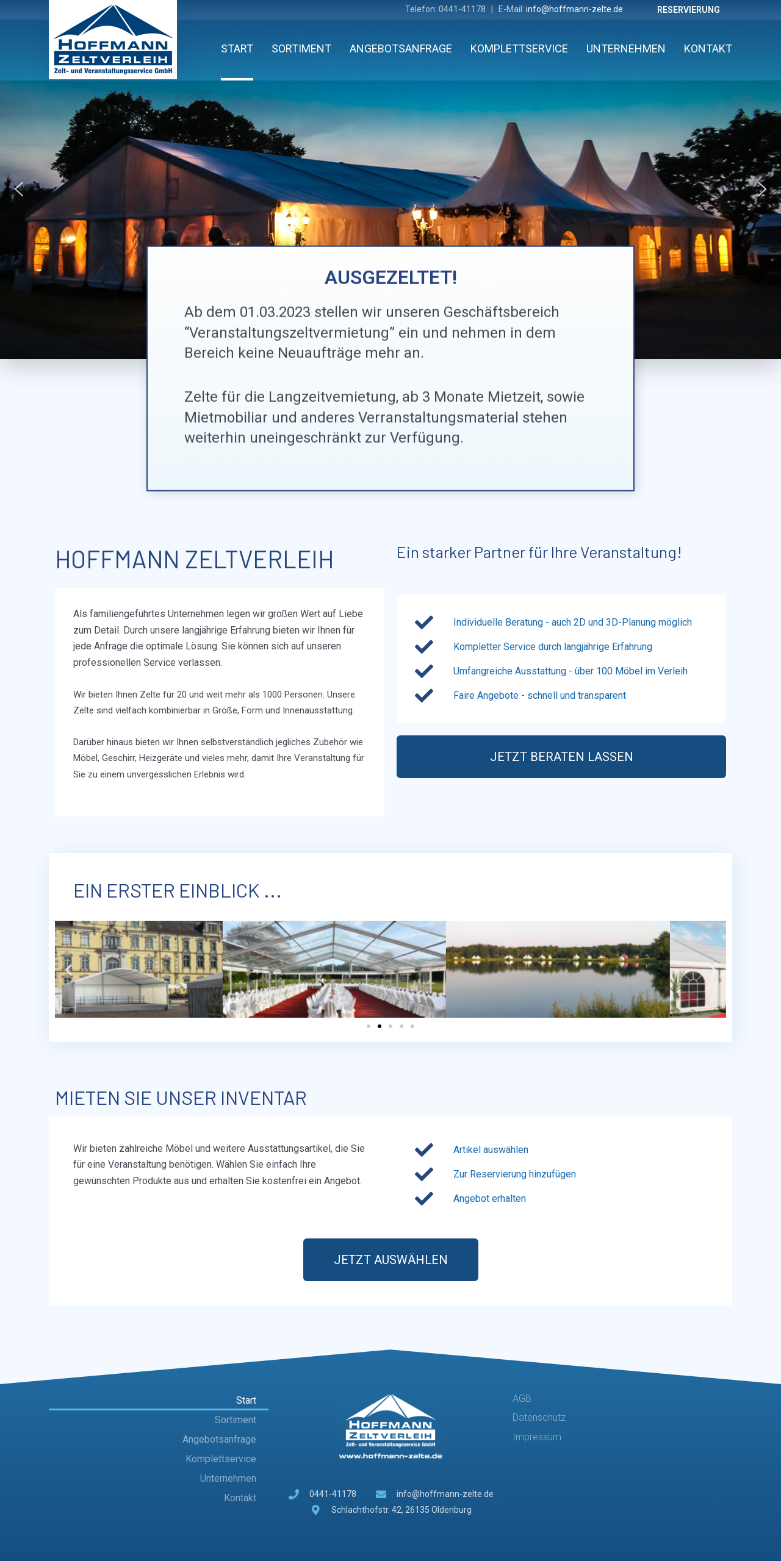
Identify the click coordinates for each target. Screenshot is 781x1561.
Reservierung (688, 10)
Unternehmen (626, 48)
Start (237, 48)
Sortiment (301, 48)
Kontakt (708, 48)
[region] (390, 189)
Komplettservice (519, 48)
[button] (19, 189)
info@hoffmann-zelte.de (574, 9)
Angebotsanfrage (401, 48)
